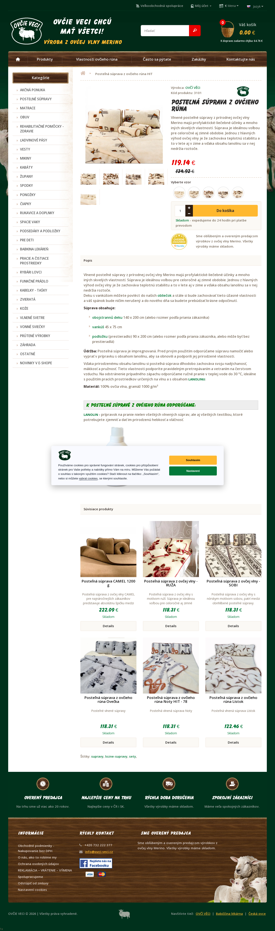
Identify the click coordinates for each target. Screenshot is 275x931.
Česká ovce (257, 914)
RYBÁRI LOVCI (31, 272)
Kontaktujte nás (240, 59)
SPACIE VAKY (30, 222)
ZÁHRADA (27, 344)
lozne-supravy (116, 756)
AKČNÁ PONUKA (32, 90)
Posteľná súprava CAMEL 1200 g (108, 583)
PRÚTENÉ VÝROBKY (35, 335)
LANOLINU (196, 379)
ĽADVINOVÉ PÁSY (33, 140)
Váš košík (243, 29)
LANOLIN (91, 414)
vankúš (98, 327)
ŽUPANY (26, 176)
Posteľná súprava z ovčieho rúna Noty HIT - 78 (171, 699)
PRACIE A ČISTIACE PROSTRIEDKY (34, 260)
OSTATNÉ (27, 354)
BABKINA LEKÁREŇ (34, 249)
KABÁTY (26, 167)
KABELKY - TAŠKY (33, 290)
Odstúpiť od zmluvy (33, 883)
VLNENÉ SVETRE (32, 317)
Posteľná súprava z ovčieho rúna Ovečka (108, 699)
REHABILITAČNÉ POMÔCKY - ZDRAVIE (42, 128)
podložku (100, 336)
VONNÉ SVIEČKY (32, 326)
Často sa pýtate (157, 59)
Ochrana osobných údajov (38, 864)
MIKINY (25, 158)
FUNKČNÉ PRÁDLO (34, 281)
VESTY (25, 149)
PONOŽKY (28, 194)
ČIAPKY (25, 203)
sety (132, 756)
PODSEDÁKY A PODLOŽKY (40, 231)
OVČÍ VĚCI (192, 87)
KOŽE (24, 308)
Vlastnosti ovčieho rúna (96, 59)
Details (108, 626)
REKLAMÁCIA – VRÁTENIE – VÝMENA (45, 870)
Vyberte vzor (181, 182)
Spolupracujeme (30, 876)
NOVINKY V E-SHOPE (36, 363)
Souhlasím (193, 460)
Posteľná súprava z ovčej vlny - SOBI (233, 583)
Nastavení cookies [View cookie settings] (32, 889)
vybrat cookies (88, 478)
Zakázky (199, 59)
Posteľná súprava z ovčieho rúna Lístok (233, 699)
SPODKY (26, 185)
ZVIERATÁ (27, 299)
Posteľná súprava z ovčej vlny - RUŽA (171, 583)
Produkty (45, 59)
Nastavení (193, 471)
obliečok (165, 295)
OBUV (24, 117)
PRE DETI (27, 240)
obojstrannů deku (107, 317)
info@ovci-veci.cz (99, 851)
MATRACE (27, 108)
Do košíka (225, 210)
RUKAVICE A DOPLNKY (37, 212)
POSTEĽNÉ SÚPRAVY (36, 99)
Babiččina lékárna (229, 914)
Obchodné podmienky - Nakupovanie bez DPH (36, 848)
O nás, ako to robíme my (37, 857)
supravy (97, 756)
